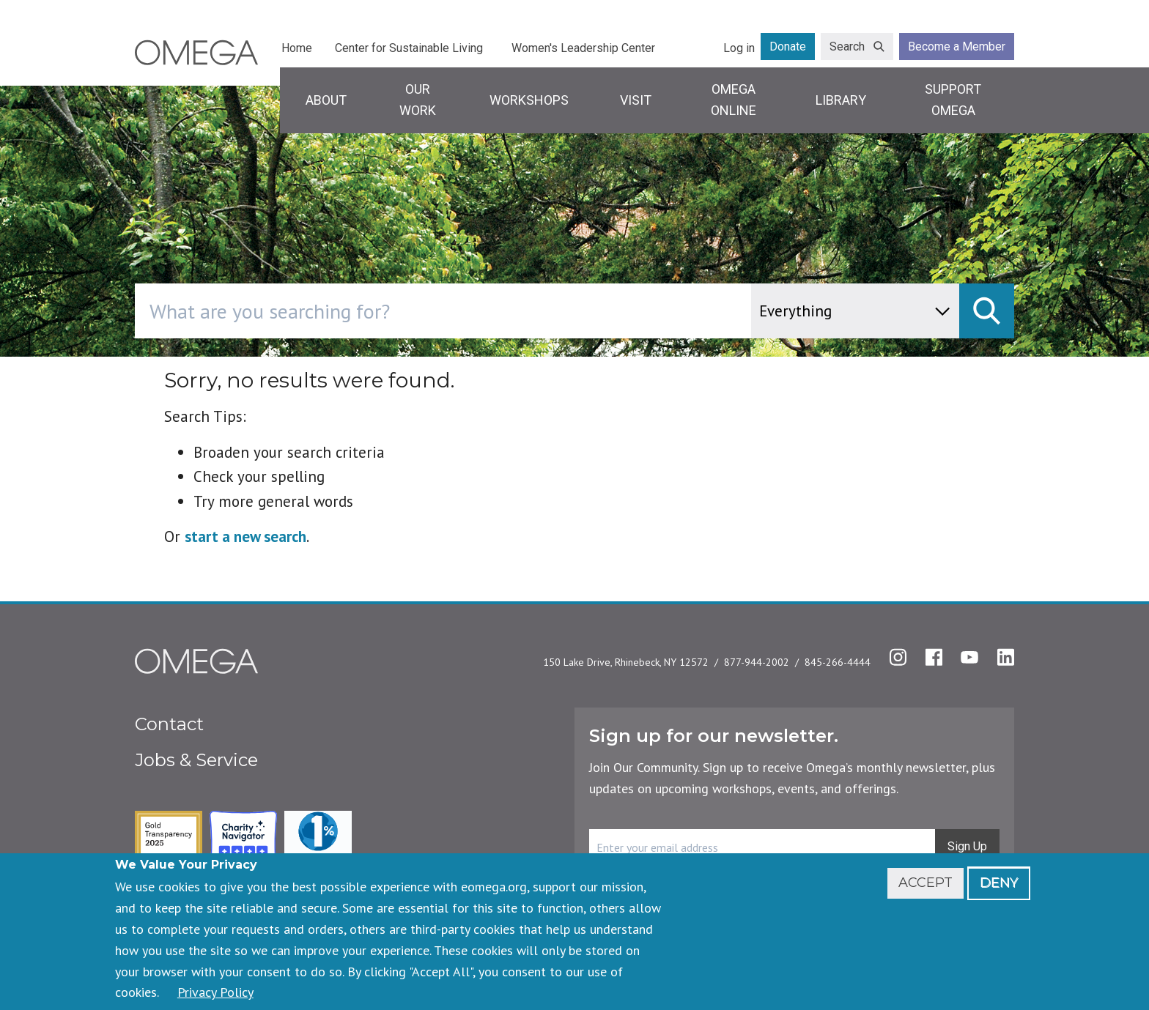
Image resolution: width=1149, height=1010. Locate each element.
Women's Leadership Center (583, 48)
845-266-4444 (838, 662)
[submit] (986, 310)
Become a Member (956, 46)
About (326, 100)
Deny (999, 883)
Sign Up (967, 846)
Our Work (417, 99)
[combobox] (505, 310)
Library (841, 100)
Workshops (529, 100)
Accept (925, 883)
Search (847, 46)
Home (296, 48)
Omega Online (733, 99)
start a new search (245, 536)
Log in (739, 48)
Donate (787, 46)
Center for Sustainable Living (409, 48)
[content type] (855, 310)
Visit (635, 100)
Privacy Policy (215, 992)
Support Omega (953, 99)
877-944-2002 (756, 662)
